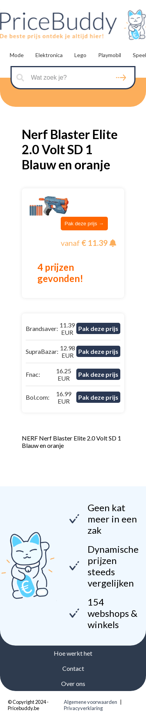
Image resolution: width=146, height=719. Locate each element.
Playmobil (109, 55)
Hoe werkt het (73, 653)
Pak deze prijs (98, 328)
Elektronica (49, 55)
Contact (73, 668)
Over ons (73, 683)
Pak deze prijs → (84, 223)
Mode (17, 55)
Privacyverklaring (83, 708)
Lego (80, 55)
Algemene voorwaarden (90, 702)
